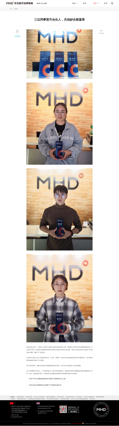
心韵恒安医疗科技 (70, 397)
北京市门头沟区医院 (39, 397)
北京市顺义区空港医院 (52, 399)
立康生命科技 (60, 397)
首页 (11, 9)
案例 (84, 3)
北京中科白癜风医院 (89, 397)
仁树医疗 (13, 399)
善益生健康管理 (100, 397)
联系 (105, 3)
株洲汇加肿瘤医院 (50, 397)
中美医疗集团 (28, 397)
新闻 (16, 9)
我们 (95, 3)
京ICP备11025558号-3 (77, 423)
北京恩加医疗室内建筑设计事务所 (36, 399)
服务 (74, 3)
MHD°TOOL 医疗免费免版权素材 (79, 399)
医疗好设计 (92, 399)
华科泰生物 (79, 397)
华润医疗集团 (20, 397)
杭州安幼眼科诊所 (21, 399)
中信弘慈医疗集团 (64, 399)
